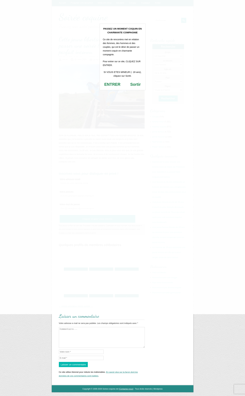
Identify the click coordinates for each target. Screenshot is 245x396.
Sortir (135, 84)
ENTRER (112, 84)
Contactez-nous (126, 393)
